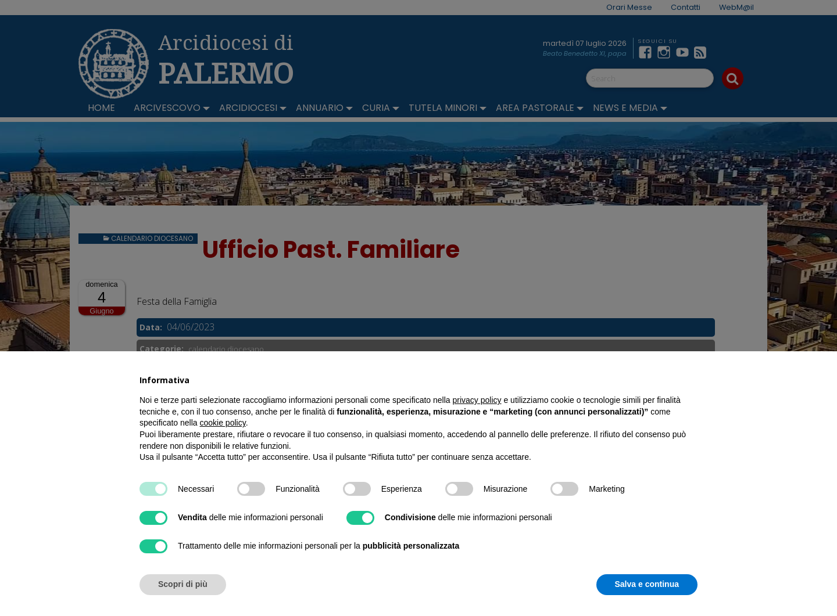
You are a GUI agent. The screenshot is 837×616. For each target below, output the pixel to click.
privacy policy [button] (477, 400)
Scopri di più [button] (183, 584)
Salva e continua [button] (647, 584)
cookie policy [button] (223, 422)
